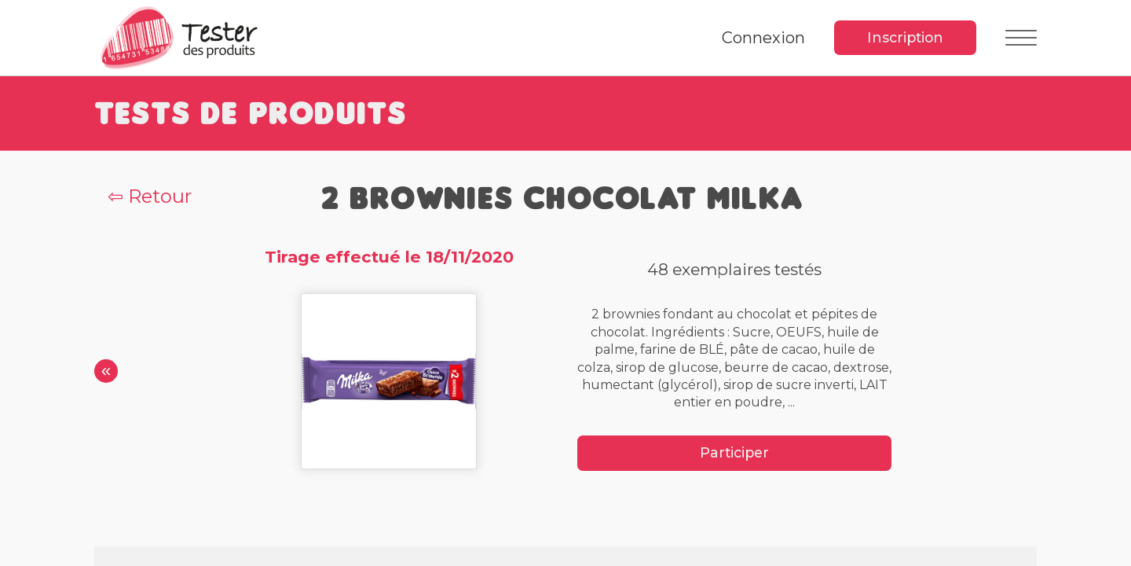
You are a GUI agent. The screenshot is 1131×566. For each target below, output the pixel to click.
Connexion (763, 37)
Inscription (905, 37)
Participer (734, 452)
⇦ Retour (150, 196)
